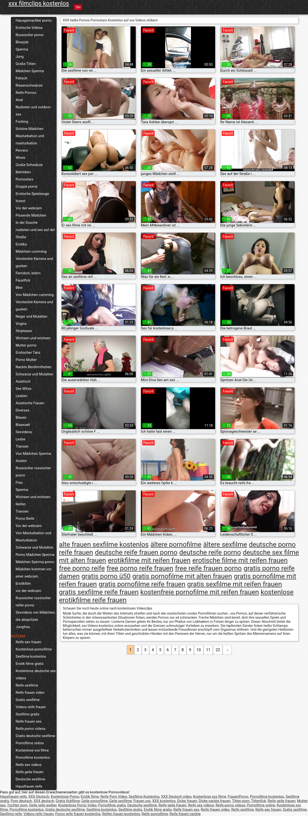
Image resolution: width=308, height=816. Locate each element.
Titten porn (241, 801)
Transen (22, 446)
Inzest (20, 201)
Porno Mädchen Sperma (35, 555)
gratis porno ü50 (106, 576)
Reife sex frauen (28, 642)
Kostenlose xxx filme (32, 750)
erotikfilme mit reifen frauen (149, 560)
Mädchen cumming (31, 251)
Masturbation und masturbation (30, 139)
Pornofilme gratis (112, 805)
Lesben (21, 396)
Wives (20, 157)
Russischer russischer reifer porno (33, 601)
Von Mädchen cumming (35, 295)
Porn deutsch (21, 801)
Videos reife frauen (31, 707)
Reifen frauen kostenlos (121, 814)
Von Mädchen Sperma (33, 453)
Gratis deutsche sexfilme (35, 736)
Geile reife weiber (43, 805)
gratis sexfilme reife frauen (99, 592)
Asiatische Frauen (30, 403)
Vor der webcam (29, 208)
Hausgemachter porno (33, 20)
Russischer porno (30, 35)
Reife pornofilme (154, 814)
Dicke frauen (187, 801)
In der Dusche (27, 222)
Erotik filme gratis (30, 664)
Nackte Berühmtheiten (33, 367)
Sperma (22, 49)
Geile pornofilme (94, 801)
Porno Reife (25, 518)
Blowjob (22, 42)
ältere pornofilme (175, 544)
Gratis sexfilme (27, 700)
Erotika (21, 244)
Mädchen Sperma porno (35, 562)
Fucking (22, 121)
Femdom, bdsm (28, 273)
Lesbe (20, 439)
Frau (19, 482)
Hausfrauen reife (29, 786)
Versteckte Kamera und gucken (34, 262)
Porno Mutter (26, 360)
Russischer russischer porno (33, 471)
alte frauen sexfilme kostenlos (104, 544)
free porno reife (82, 568)
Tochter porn (17, 805)
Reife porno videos (30, 728)
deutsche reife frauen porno (136, 552)
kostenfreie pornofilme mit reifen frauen (200, 592)
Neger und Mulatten (31, 316)
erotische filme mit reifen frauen (240, 560)
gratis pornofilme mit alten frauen (182, 576)
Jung (20, 56)
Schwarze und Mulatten (34, 374)
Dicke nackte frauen (215, 801)
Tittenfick (258, 801)
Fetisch (21, 78)
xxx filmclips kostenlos (38, 3)
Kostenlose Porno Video (77, 805)
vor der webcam (28, 591)
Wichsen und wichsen (33, 338)
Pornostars (24, 179)
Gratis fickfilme (68, 801)
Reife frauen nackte (185, 814)
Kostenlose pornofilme (34, 649)
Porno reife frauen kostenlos (78, 814)
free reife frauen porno (208, 568)
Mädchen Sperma (30, 71)
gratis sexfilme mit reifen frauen (234, 584)
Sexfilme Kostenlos (144, 796)
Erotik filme (90, 796)
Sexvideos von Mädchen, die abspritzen (35, 616)
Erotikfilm (23, 583)
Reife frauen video (30, 692)
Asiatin (21, 461)
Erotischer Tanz (28, 352)
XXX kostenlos (163, 801)
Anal (19, 100)
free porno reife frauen (140, 568)
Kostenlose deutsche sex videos (36, 674)
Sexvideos (24, 432)
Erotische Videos (29, 28)
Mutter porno (26, 345)
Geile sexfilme (120, 801)
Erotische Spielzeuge (32, 194)
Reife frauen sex (28, 721)
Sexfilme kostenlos (31, 656)
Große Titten (26, 64)
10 (199, 650)
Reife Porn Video (113, 796)
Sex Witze (23, 388)
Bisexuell (23, 425)
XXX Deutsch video (176, 796)
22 (218, 650)
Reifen (21, 504)
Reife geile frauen (30, 772)
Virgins (21, 323)
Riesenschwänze (29, 85)
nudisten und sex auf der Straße (35, 233)
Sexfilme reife (11, 814)
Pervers (22, 150)
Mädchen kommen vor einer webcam (33, 572)
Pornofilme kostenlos (33, 757)
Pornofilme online (30, 743)
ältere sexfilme (225, 544)
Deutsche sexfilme (30, 779)
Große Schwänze (29, 165)
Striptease (24, 331)
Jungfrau (23, 627)
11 (208, 650)
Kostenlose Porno (65, 796)
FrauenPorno (238, 796)
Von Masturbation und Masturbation (33, 536)
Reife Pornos (26, 92)
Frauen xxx (142, 801)
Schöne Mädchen (30, 129)
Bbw (19, 287)
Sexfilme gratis (27, 714)
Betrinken (23, 172)
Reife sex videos (29, 765)
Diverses (22, 410)
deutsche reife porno (210, 552)
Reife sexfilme (27, 685)
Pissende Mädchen (31, 215)
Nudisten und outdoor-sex (33, 110)
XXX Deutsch (38, 796)
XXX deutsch (44, 801)
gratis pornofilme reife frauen (142, 584)
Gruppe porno (27, 186)
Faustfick (23, 280)
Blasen (21, 417)
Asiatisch (23, 381)
